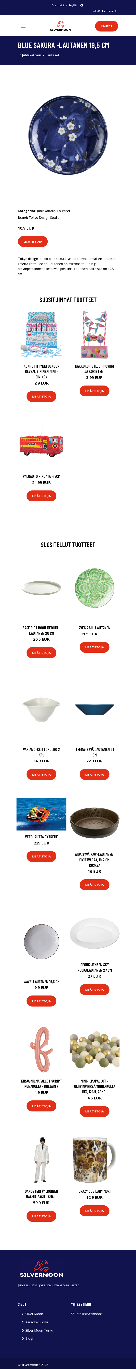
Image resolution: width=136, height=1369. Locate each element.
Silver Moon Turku (39, 1330)
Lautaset (53, 55)
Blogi (29, 1338)
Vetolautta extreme (41, 836)
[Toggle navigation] (23, 25)
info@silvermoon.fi (105, 11)
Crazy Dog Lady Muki (94, 1191)
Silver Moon (34, 1314)
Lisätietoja (33, 241)
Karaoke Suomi (36, 1322)
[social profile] (82, 5)
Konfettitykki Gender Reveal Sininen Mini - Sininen (41, 371)
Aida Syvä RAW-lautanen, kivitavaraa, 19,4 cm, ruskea (94, 860)
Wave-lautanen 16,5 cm (42, 981)
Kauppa (106, 26)
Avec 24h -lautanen (94, 627)
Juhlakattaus (31, 55)
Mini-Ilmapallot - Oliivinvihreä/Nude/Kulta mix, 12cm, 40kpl (94, 1086)
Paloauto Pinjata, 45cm (41, 476)
